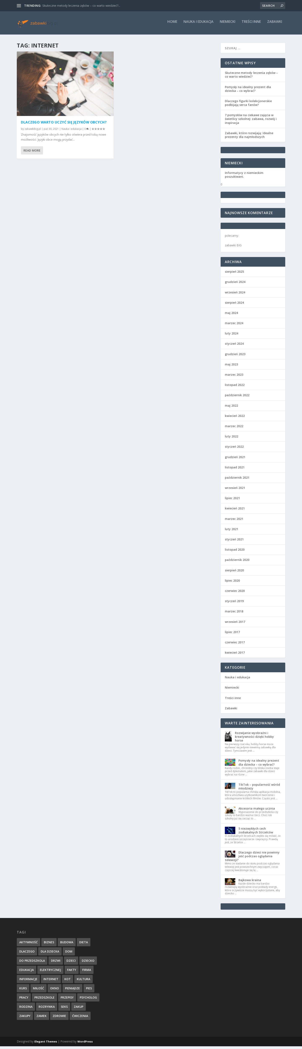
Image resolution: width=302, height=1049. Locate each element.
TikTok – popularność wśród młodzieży (259, 789)
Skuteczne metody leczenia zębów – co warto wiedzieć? (251, 77)
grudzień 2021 (235, 460)
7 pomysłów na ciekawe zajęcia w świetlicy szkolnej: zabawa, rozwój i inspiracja (251, 121)
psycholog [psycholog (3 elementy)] (88, 1000)
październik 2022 (237, 398)
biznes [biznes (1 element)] (49, 945)
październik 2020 (237, 562)
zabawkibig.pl (33, 131)
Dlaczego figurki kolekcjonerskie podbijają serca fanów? (248, 105)
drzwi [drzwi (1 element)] (55, 963)
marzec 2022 (234, 429)
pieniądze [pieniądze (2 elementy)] (72, 991)
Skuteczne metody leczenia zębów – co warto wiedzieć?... (81, 6)
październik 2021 (237, 480)
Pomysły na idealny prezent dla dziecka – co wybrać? (248, 91)
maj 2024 (231, 316)
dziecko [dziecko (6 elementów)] (88, 963)
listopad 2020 (235, 552)
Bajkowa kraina (249, 883)
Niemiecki (227, 25)
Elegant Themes (45, 1044)
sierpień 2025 (234, 274)
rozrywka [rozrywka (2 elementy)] (47, 1009)
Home (172, 25)
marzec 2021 (234, 521)
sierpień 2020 (234, 573)
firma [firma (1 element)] (86, 972)
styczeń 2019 (234, 604)
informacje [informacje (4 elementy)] (28, 981)
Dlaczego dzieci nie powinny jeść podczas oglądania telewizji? (252, 858)
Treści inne (251, 25)
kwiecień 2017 (235, 655)
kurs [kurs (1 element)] (23, 991)
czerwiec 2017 (235, 645)
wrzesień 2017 (235, 624)
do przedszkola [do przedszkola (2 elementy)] (32, 963)
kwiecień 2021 (235, 511)
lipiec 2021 (232, 501)
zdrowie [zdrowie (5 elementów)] (59, 1018)
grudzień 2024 (235, 285)
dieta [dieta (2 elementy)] (83, 945)
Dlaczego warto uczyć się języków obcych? (64, 124)
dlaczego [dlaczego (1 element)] (27, 954)
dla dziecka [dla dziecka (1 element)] (50, 954)
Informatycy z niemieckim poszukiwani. (244, 177)
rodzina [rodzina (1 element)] (26, 1009)
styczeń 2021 (234, 542)
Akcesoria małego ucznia (256, 811)
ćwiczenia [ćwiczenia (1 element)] (80, 1018)
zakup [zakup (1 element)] (78, 1009)
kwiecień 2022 (235, 418)
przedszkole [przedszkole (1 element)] (44, 1000)
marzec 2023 (234, 377)
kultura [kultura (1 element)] (83, 981)
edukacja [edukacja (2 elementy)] (26, 972)
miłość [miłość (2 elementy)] (38, 991)
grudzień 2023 (235, 357)
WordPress (85, 1044)
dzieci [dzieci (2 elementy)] (71, 963)
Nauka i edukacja (198, 25)
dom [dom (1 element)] (68, 954)
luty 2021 (231, 532)
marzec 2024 (234, 326)
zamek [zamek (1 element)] (41, 1018)
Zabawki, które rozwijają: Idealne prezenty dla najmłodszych (249, 137)
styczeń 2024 (234, 346)
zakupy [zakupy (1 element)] (24, 1018)
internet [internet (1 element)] (50, 981)
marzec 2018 (234, 614)
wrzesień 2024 (235, 295)
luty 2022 (231, 439)
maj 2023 (231, 367)
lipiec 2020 (232, 583)
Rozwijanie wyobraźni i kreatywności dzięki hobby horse (254, 739)
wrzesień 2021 (235, 490)
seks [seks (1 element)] (64, 1009)
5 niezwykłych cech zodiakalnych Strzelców (255, 833)
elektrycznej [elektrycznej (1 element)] (50, 972)
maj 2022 (231, 408)
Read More (31, 153)
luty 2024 (231, 336)
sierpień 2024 (234, 305)
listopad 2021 (235, 470)
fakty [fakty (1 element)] (71, 972)
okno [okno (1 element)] (54, 991)
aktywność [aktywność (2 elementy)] (28, 945)
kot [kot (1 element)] (67, 981)
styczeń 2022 (234, 449)
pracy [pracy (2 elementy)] (23, 1000)
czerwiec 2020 (235, 593)
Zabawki (274, 25)
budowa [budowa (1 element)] (66, 945)
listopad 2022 (235, 388)
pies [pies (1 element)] (89, 991)
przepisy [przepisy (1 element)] (67, 1000)
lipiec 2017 (232, 634)
